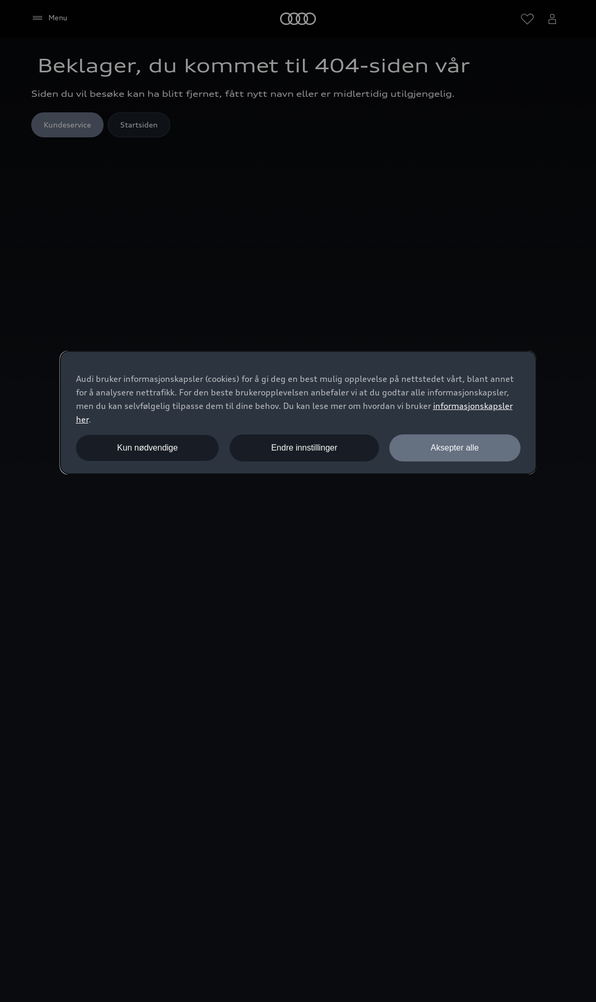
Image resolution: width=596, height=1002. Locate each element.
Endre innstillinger (304, 447)
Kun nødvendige (147, 447)
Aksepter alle (454, 447)
